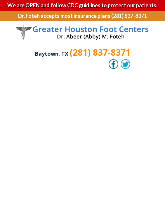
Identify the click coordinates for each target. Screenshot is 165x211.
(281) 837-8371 (100, 52)
